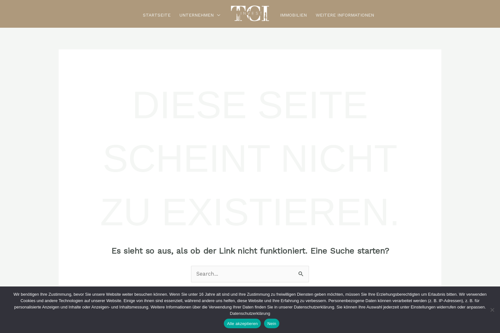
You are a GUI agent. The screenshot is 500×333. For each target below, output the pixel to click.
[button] (217, 15)
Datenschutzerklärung (250, 313)
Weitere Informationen (345, 14)
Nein (271, 323)
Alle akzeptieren (242, 323)
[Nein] (492, 310)
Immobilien (293, 14)
